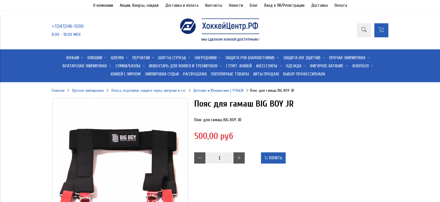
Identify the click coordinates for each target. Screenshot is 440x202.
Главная (58, 90)
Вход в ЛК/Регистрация (284, 5)
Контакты (213, 5)
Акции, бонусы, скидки (139, 5)
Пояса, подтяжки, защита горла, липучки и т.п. (148, 90)
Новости (236, 5)
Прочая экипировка (88, 90)
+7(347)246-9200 (68, 26)
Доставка (319, 5)
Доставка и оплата (181, 5)
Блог (254, 5)
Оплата (340, 5)
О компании (103, 5)
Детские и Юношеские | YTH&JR (218, 90)
